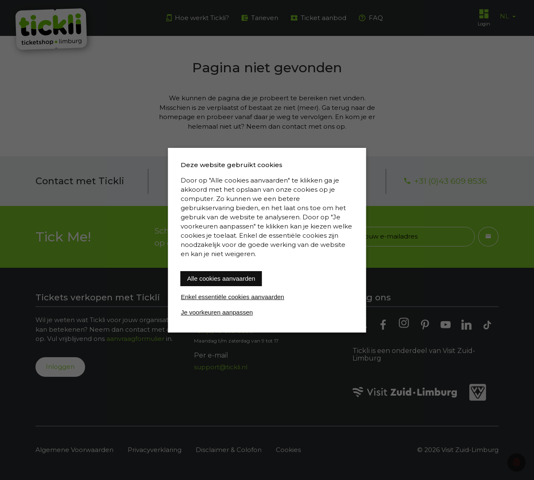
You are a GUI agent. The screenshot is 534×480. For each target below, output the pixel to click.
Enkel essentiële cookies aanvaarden (233, 296)
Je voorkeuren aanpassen (217, 312)
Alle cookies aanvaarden (221, 278)
